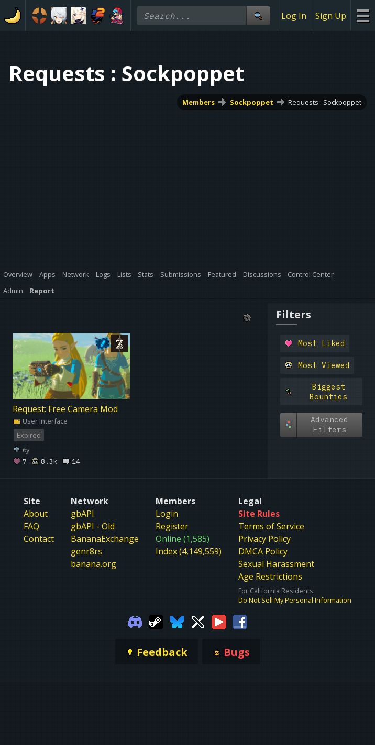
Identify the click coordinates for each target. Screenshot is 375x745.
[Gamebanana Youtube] (219, 621)
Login (167, 513)
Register (172, 526)
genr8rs (86, 551)
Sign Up (330, 15)
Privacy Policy (264, 538)
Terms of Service (271, 526)
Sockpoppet (251, 102)
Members (198, 102)
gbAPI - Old (93, 526)
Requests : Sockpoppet (324, 102)
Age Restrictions (270, 576)
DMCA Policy (263, 551)
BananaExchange (105, 538)
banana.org (93, 564)
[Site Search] (258, 15)
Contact (39, 538)
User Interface (40, 421)
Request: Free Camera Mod (65, 409)
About (36, 513)
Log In (293, 15)
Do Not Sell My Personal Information (294, 600)
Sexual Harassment (276, 564)
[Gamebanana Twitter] (198, 621)
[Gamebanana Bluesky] (177, 621)
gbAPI (82, 513)
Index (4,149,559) (189, 551)
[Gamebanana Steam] (156, 621)
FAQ (31, 526)
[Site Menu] (362, 15)
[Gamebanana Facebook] (239, 621)
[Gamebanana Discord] (135, 621)
